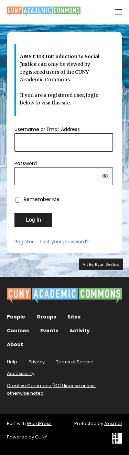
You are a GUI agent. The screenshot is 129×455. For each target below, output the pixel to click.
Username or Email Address (47, 129)
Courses (18, 330)
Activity (79, 330)
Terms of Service (75, 361)
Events (49, 330)
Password (25, 163)
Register (24, 241)
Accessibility (20, 373)
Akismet (113, 423)
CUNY (41, 437)
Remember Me (42, 199)
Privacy (37, 361)
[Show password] (105, 177)
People (16, 316)
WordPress (39, 423)
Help (12, 361)
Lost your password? (64, 241)
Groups (46, 316)
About (15, 344)
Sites (73, 316)
